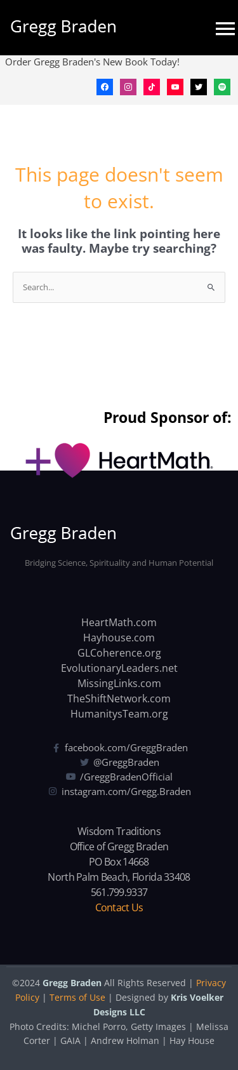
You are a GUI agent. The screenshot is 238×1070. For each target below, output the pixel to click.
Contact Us (119, 907)
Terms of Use (77, 997)
